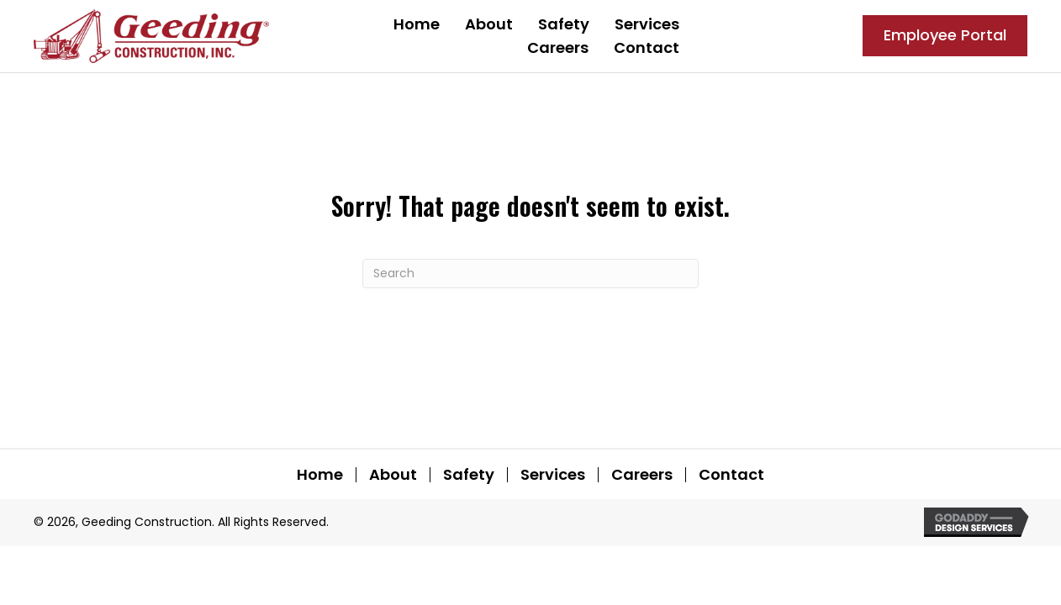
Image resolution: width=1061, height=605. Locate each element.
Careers (642, 474)
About (393, 474)
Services (552, 474)
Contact (731, 474)
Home (320, 474)
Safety (468, 474)
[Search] (530, 273)
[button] (945, 35)
